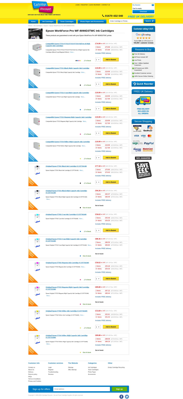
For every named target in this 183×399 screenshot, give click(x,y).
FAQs (30, 376)
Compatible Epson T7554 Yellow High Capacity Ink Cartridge (68, 142)
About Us (31, 369)
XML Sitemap (72, 369)
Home (33, 21)
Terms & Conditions (34, 379)
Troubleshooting (53, 372)
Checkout (143, 12)
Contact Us (106, 5)
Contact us (31, 367)
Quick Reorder (94, 5)
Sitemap (70, 367)
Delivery (30, 372)
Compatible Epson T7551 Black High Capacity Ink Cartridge (67, 68)
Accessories (92, 374)
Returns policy (32, 374)
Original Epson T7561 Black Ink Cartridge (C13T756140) (66, 166)
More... (72, 52)
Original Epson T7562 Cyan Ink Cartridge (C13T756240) (66, 214)
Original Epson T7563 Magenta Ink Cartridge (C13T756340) (67, 263)
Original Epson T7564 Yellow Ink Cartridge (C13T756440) (66, 311)
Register (84, 5)
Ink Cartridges (48, 21)
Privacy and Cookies (34, 381)
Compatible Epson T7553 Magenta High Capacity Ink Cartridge (69, 117)
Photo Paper (92, 372)
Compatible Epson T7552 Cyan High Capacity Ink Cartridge (67, 93)
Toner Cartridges (67, 21)
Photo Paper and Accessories (92, 21)
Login (77, 5)
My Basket (136, 5)
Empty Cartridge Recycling (116, 367)
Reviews (51, 374)
